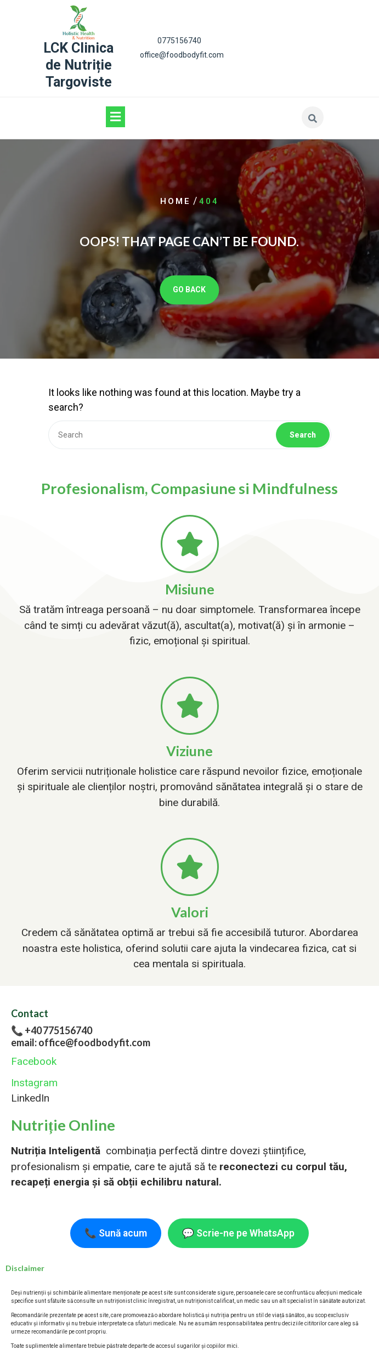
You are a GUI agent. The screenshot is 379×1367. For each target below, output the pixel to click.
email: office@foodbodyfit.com (80, 1042)
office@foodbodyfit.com (182, 54)
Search (303, 434)
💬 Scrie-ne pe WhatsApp (238, 1233)
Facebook (33, 1061)
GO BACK (189, 290)
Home (175, 201)
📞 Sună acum (115, 1233)
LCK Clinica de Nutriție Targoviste (78, 65)
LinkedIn (30, 1098)
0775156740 (179, 40)
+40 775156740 (58, 1030)
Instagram (34, 1082)
